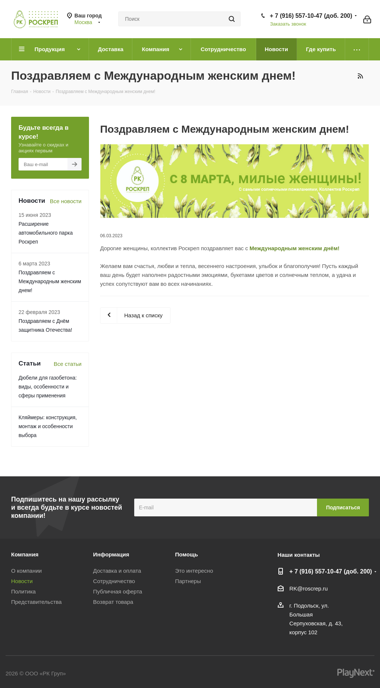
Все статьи (68, 364)
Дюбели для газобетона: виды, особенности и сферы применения (48, 386)
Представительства (36, 602)
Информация (111, 554)
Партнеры (188, 581)
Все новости (66, 201)
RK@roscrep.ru (309, 588)
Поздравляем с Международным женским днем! (50, 281)
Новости (22, 581)
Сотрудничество (114, 581)
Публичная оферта (117, 591)
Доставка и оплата (117, 571)
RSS (360, 76)
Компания (25, 554)
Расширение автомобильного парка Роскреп (46, 233)
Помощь (186, 554)
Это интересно (194, 571)
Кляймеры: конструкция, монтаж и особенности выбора (48, 426)
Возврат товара (113, 602)
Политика (23, 591)
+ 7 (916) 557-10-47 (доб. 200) (311, 16)
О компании (26, 571)
